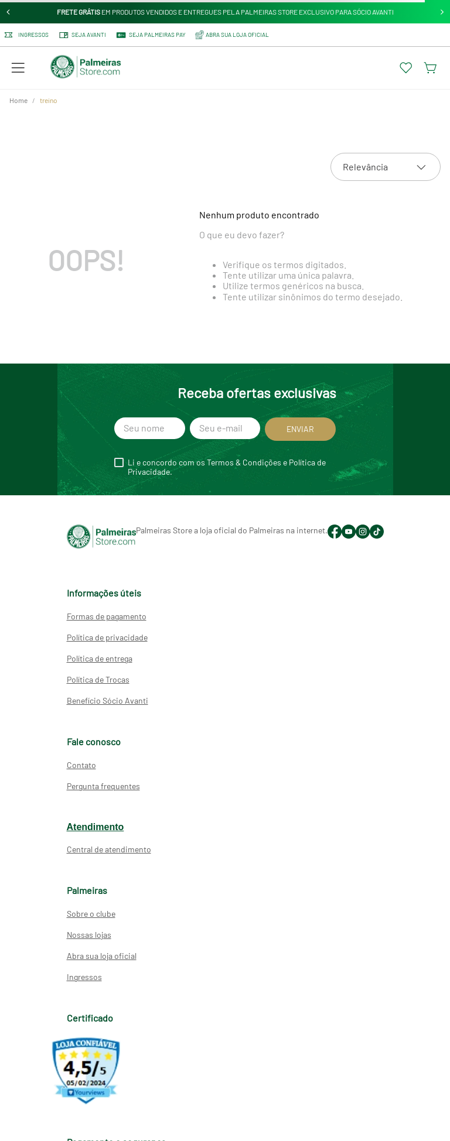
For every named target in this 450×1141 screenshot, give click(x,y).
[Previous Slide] (8, 12)
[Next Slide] (442, 12)
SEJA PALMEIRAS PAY (150, 35)
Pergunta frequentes (103, 786)
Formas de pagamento (106, 616)
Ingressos (27, 35)
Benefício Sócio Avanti (107, 700)
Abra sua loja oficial (102, 956)
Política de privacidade (107, 637)
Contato (81, 765)
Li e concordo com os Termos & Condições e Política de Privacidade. (227, 467)
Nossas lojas (89, 935)
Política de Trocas (98, 679)
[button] (18, 68)
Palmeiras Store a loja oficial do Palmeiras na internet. (232, 530)
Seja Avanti (82, 35)
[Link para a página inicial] (18, 101)
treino (48, 100)
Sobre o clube (91, 914)
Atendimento (95, 827)
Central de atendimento (109, 849)
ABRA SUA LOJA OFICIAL (232, 34)
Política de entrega (99, 658)
